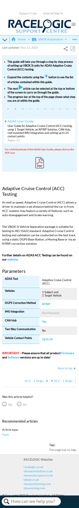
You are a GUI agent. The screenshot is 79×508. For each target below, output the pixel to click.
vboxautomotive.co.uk (38, 471)
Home (18, 39)
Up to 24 (47, 339)
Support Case (28, 13)
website (12, 259)
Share (65, 49)
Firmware (67, 353)
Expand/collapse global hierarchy (5, 40)
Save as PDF (72, 48)
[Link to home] (39, 32)
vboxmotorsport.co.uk (38, 475)
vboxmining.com (34, 488)
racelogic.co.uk (33, 467)
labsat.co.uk (31, 479)
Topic (5, 434)
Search (6, 501)
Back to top (65, 368)
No (25, 404)
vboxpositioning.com (37, 484)
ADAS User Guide (20, 121)
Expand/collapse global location (74, 38)
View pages (6, 121)
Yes (10, 404)
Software (13, 357)
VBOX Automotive (47, 39)
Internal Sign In (53, 13)
